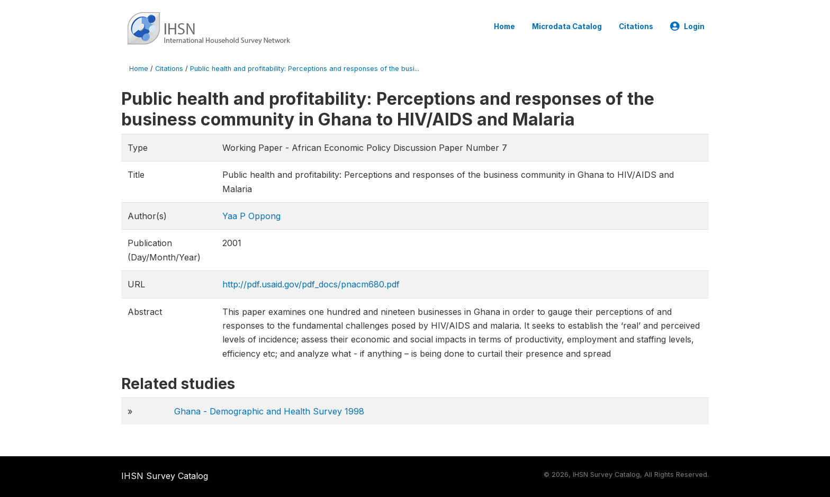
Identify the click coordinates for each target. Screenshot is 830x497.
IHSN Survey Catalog (164, 476)
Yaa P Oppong (251, 216)
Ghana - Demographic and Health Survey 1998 (269, 411)
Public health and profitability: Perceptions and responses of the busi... (304, 69)
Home (504, 26)
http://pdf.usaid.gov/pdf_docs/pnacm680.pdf (311, 284)
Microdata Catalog (567, 26)
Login (687, 26)
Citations (636, 26)
